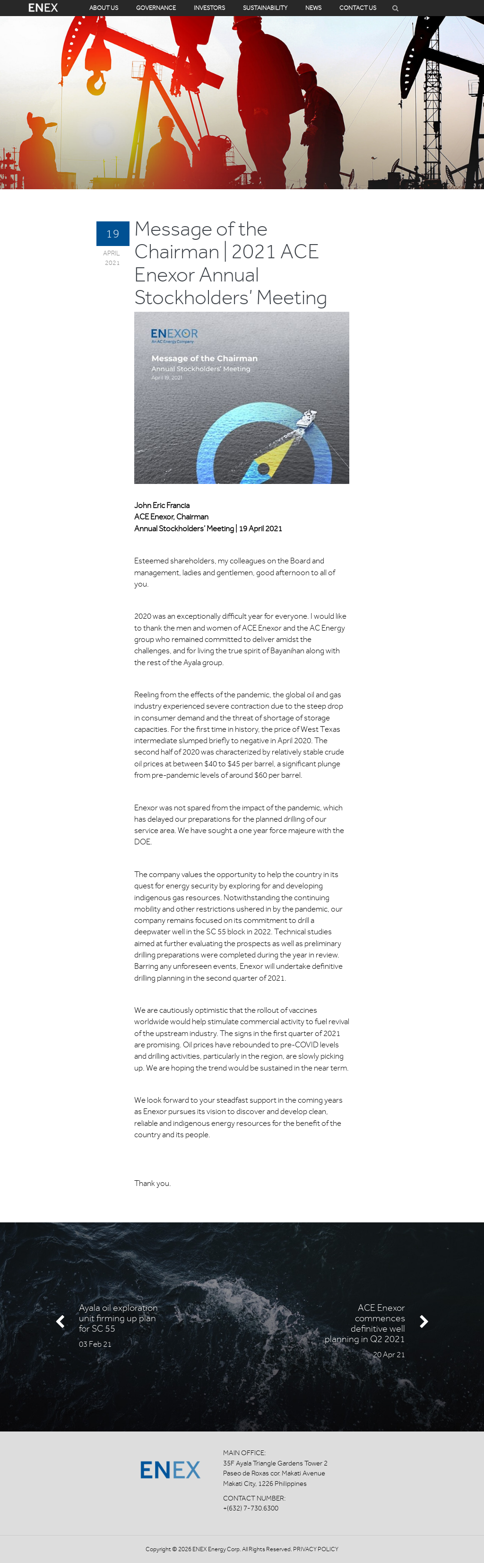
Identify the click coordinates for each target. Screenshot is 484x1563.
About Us (103, 7)
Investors (209, 7)
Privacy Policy (315, 1549)
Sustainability (265, 7)
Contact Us (357, 7)
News (313, 7)
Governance (156, 7)
